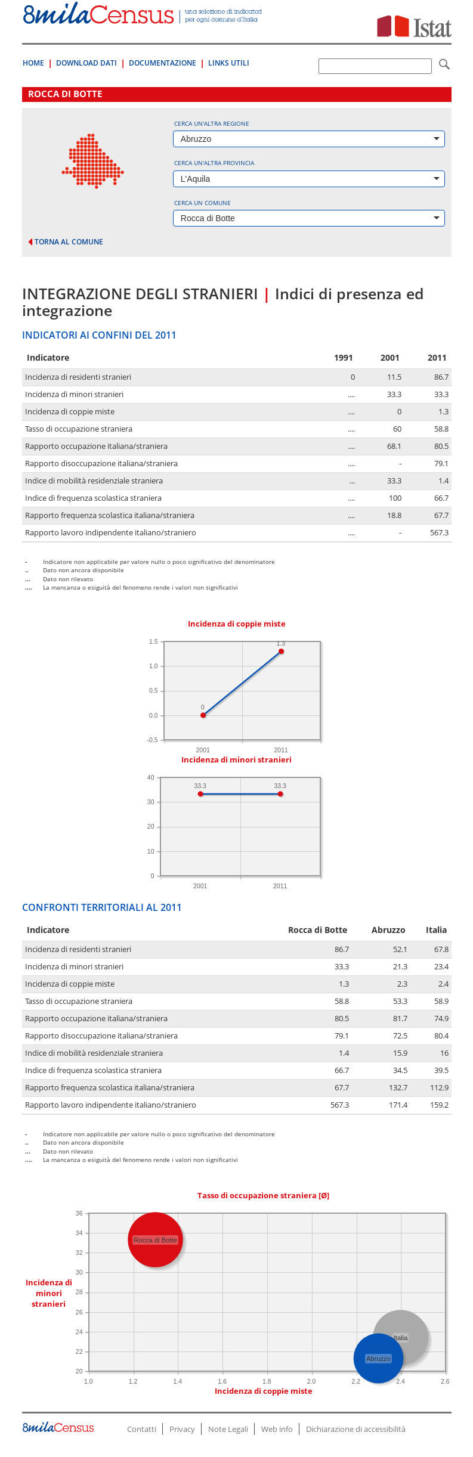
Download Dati (86, 63)
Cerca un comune (202, 203)
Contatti (141, 1429)
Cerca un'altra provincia (214, 163)
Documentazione (162, 63)
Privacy (182, 1429)
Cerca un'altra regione (211, 123)
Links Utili (228, 63)
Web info (277, 1429)
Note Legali (228, 1429)
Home (33, 63)
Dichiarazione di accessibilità (356, 1429)
